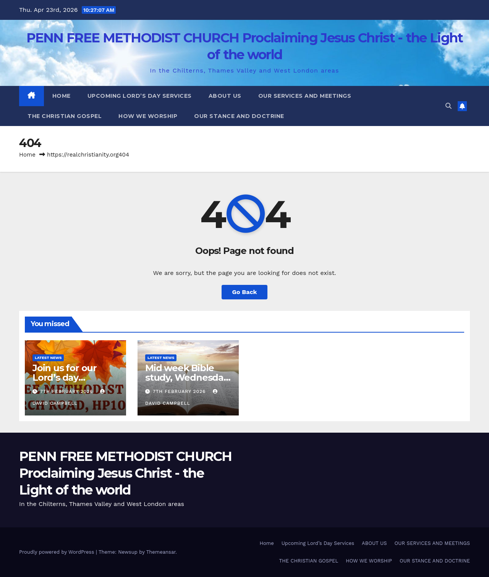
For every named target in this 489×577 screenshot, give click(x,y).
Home (61, 95)
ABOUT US (225, 95)
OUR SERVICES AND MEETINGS (304, 95)
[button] (448, 106)
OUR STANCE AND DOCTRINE (239, 116)
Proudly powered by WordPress (57, 552)
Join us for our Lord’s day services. (64, 377)
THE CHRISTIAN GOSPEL (65, 116)
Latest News (48, 358)
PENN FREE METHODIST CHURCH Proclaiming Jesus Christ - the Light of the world (125, 473)
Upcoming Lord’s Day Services (139, 95)
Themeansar (161, 552)
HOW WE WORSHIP (147, 116)
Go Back (244, 292)
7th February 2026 (67, 391)
